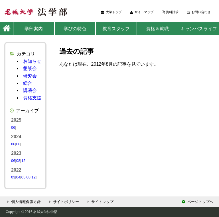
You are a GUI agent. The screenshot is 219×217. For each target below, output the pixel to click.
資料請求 (170, 12)
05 (23, 177)
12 (23, 160)
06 (13, 127)
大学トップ (111, 12)
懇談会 (30, 68)
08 (18, 144)
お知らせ (32, 61)
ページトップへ (197, 202)
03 (13, 177)
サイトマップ (141, 12)
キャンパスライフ (199, 28)
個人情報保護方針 (23, 202)
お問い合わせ (198, 12)
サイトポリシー (63, 202)
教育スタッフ (116, 28)
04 (18, 177)
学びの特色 (75, 28)
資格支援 (32, 97)
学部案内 (34, 28)
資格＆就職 (157, 28)
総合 (27, 83)
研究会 (30, 75)
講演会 (30, 90)
